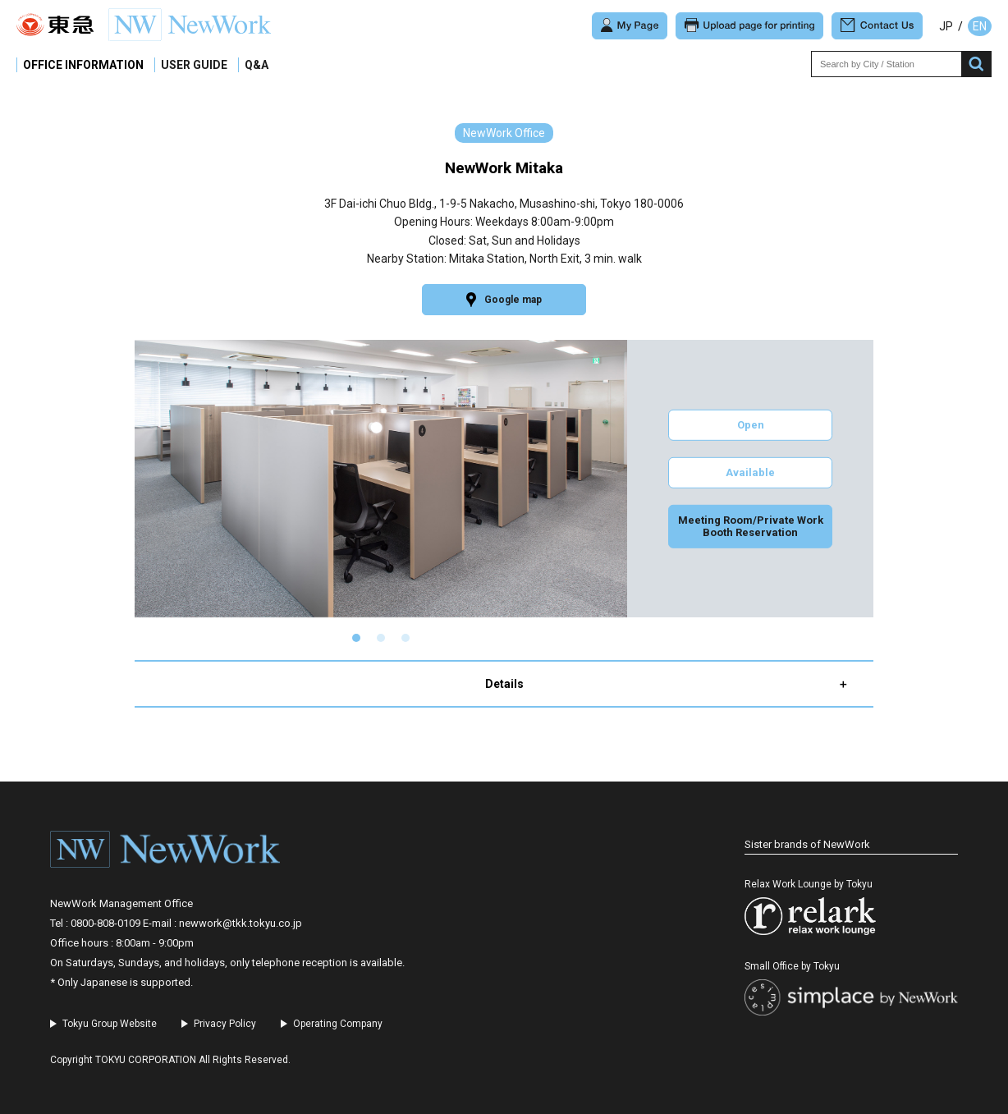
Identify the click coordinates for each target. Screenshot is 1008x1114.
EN (980, 26)
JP (946, 26)
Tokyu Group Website (109, 1023)
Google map (504, 299)
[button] (356, 638)
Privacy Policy (225, 1023)
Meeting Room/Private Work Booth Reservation (750, 526)
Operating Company (338, 1023)
